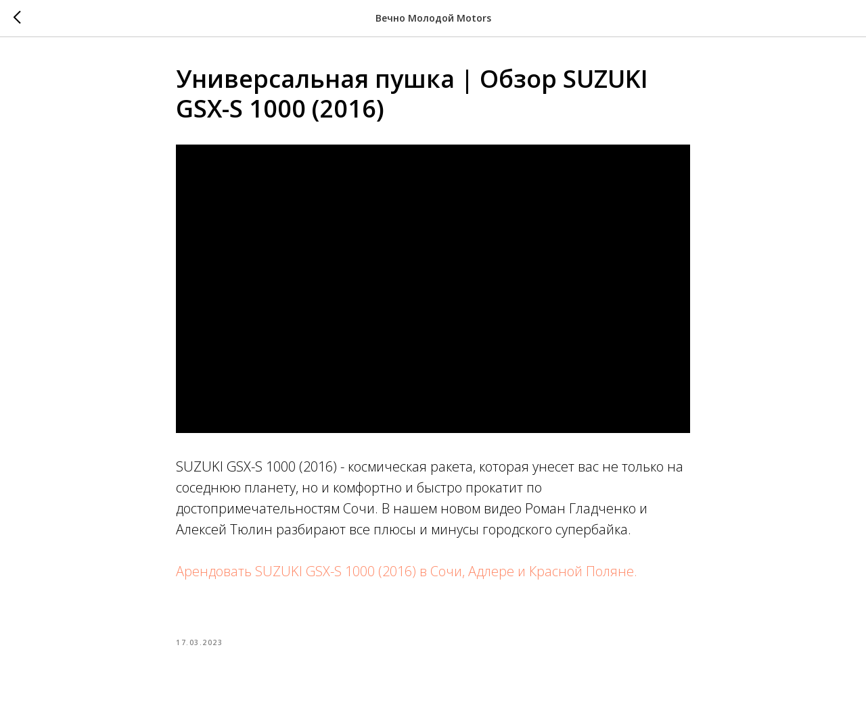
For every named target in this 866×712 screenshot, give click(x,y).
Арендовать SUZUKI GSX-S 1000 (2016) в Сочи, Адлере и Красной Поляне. (406, 571)
